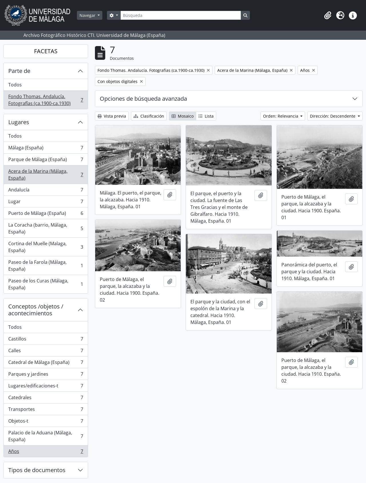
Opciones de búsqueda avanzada (143, 98)
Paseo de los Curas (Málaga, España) (45, 284)
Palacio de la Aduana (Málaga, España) (45, 436)
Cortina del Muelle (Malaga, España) (45, 247)
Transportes (45, 410)
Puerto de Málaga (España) (45, 214)
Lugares (18, 122)
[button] (327, 15)
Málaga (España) (45, 149)
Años (45, 452)
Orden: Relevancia (281, 116)
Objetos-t (45, 422)
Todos (15, 85)
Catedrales (45, 398)
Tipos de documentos (36, 470)
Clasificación (149, 116)
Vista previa (112, 116)
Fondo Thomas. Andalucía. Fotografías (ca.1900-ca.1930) (45, 99)
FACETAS (45, 51)
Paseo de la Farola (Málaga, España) (45, 265)
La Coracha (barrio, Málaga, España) (45, 228)
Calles (45, 352)
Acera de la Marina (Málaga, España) (45, 174)
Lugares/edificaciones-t (45, 387)
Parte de (19, 71)
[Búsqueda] (180, 15)
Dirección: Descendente (333, 116)
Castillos (45, 340)
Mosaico (183, 116)
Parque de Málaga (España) (45, 160)
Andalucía (45, 191)
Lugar (45, 202)
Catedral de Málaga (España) (45, 363)
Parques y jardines (45, 375)
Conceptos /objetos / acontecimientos (35, 309)
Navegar (88, 15)
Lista (206, 116)
